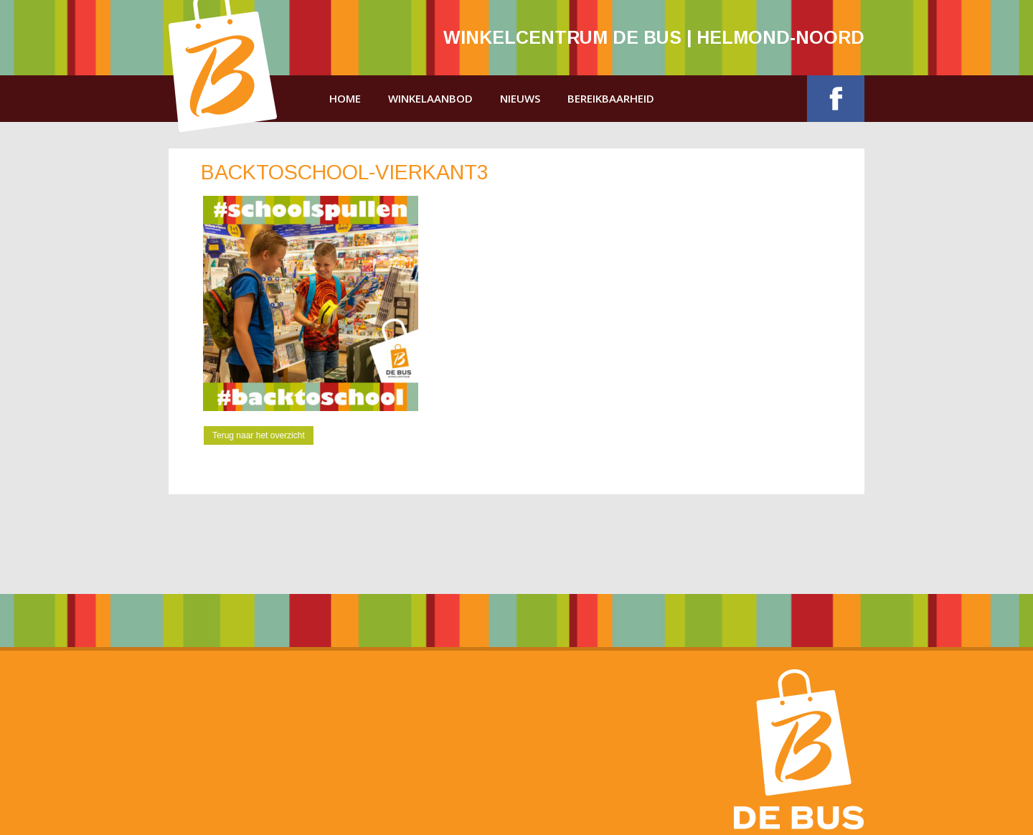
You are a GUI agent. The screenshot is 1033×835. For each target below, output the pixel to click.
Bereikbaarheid (610, 98)
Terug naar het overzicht (258, 435)
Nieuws (520, 98)
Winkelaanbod (430, 98)
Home (345, 98)
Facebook (835, 98)
